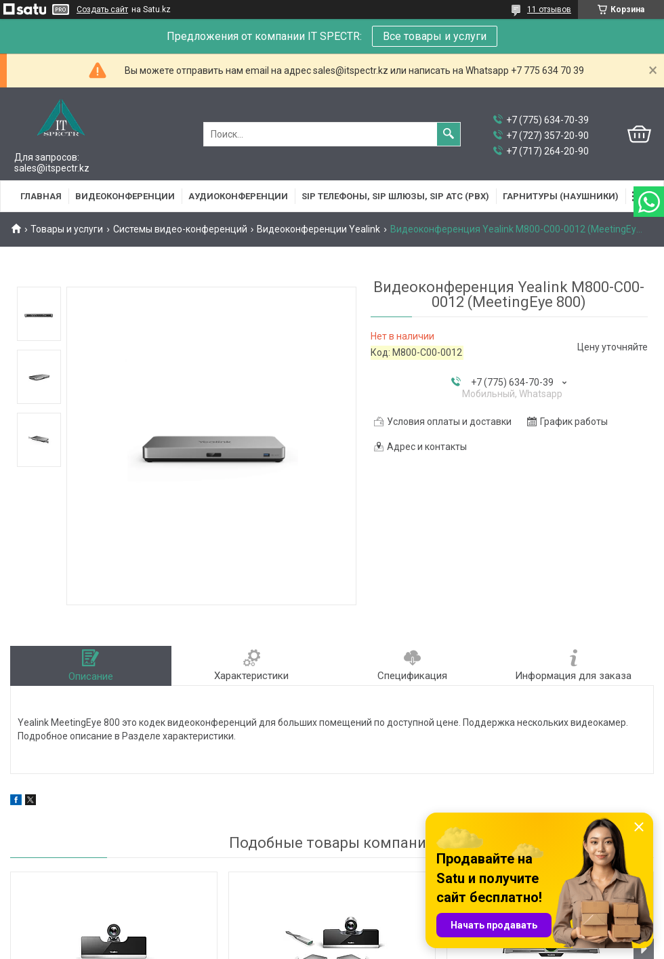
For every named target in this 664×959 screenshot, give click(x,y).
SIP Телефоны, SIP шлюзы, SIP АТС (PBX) (395, 196)
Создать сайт (102, 9)
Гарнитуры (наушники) (561, 196)
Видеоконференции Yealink (318, 229)
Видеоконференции (125, 196)
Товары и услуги (66, 229)
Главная (41, 196)
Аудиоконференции (238, 196)
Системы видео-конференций (180, 229)
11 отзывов (549, 9)
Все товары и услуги (434, 36)
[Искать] (448, 134)
